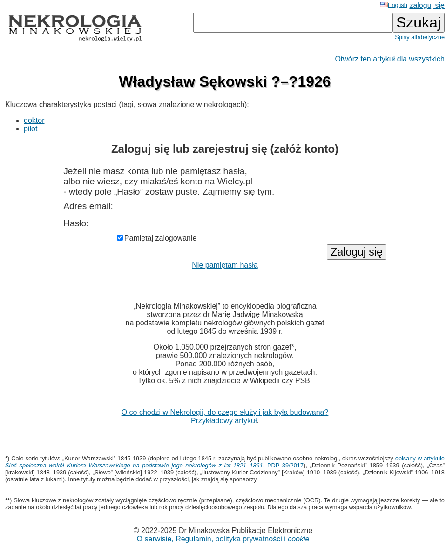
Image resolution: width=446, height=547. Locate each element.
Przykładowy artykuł (224, 421)
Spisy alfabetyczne (420, 37)
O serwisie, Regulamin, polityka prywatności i (223, 539)
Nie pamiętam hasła (224, 265)
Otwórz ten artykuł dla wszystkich (390, 59)
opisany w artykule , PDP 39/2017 (225, 462)
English (393, 4)
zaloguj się (427, 5)
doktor (34, 120)
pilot (30, 129)
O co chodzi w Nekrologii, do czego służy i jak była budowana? (225, 412)
